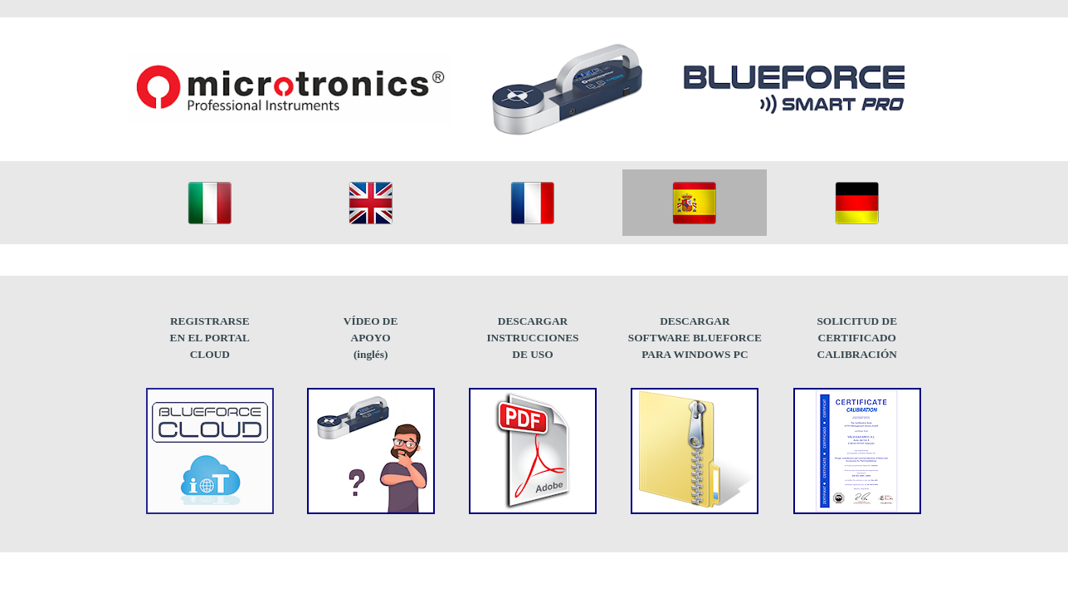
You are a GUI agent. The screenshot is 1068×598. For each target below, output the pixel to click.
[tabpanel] (210, 338)
